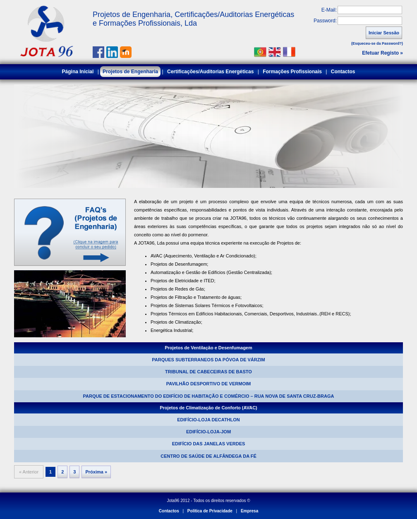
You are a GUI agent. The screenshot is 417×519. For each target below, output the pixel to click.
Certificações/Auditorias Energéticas (210, 71)
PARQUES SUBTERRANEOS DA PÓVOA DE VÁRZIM (208, 359)
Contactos (343, 71)
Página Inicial (78, 71)
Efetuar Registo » (382, 53)
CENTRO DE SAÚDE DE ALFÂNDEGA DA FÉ (208, 456)
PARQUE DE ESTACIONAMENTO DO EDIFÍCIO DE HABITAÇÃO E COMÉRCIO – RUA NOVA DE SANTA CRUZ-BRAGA (208, 396)
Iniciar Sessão (384, 32)
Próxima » (96, 471)
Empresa (249, 511)
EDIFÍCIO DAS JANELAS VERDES (208, 443)
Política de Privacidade (209, 511)
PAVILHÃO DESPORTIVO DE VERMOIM (208, 383)
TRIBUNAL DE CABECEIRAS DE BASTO (208, 371)
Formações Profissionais (292, 71)
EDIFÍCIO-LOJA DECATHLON (208, 419)
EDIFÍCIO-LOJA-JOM (208, 431)
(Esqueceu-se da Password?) (377, 43)
